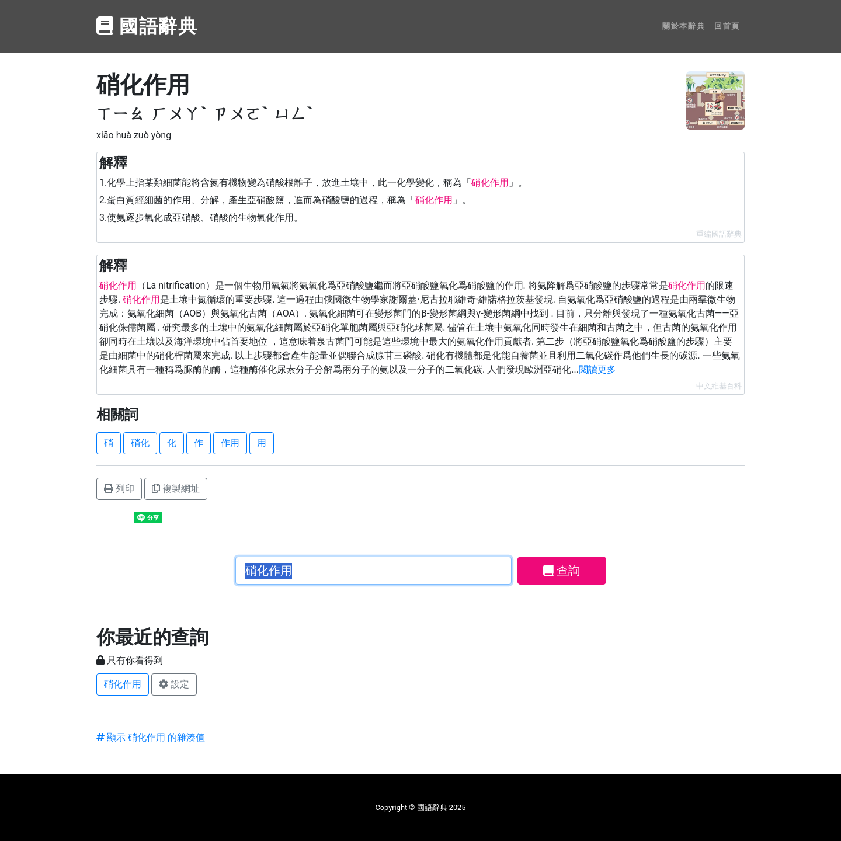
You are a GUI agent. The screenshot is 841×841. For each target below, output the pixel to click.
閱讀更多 (597, 369)
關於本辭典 (683, 26)
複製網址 (176, 488)
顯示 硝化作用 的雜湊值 (150, 737)
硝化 (140, 443)
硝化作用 (122, 684)
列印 (119, 488)
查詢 (561, 571)
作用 (230, 443)
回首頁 (727, 26)
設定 (174, 684)
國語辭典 (147, 26)
